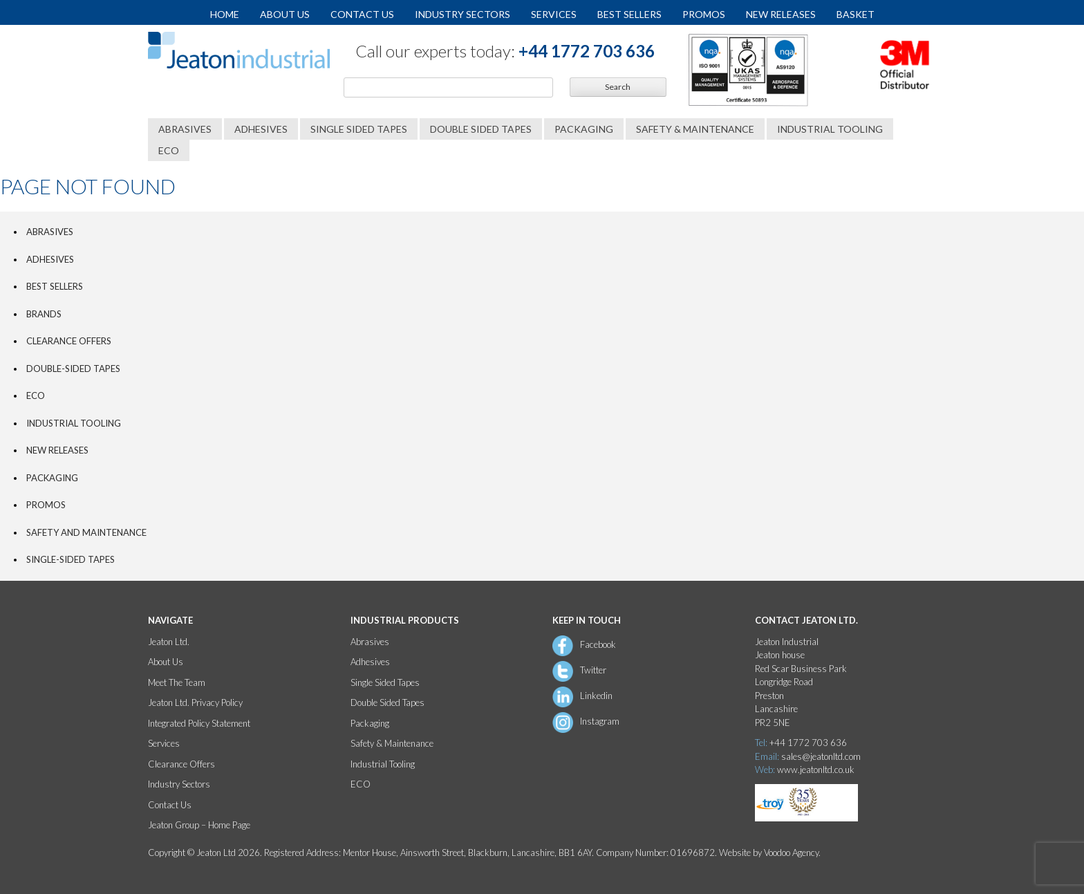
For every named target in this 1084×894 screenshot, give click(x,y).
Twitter (593, 670)
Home (224, 14)
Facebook (598, 644)
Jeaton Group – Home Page (199, 824)
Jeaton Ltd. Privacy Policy (195, 702)
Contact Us (362, 14)
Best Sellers (629, 14)
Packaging (583, 129)
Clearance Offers (68, 340)
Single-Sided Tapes (70, 559)
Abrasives (185, 129)
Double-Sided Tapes (73, 368)
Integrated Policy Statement (199, 723)
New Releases (781, 14)
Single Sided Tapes (358, 129)
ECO (168, 150)
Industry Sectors (462, 14)
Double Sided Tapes (481, 129)
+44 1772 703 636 (586, 51)
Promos (703, 14)
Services (554, 14)
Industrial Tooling (830, 129)
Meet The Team (176, 682)
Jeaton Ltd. (168, 641)
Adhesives (261, 129)
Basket (856, 14)
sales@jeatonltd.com (821, 756)
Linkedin (596, 695)
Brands (44, 313)
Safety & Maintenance (695, 129)
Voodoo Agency (791, 852)
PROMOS (46, 504)
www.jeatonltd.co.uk (815, 769)
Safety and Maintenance (86, 532)
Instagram (599, 721)
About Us (285, 14)
